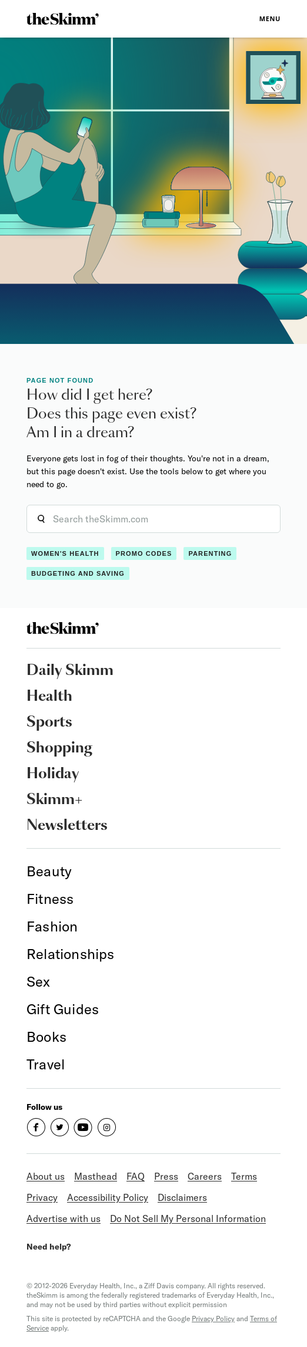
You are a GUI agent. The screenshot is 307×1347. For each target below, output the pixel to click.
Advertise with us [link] (63, 1218)
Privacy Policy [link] (213, 1318)
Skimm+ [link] (54, 800)
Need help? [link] (48, 1246)
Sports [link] (49, 722)
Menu (270, 18)
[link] (62, 19)
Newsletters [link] (67, 826)
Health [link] (49, 697)
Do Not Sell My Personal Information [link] (188, 1218)
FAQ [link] (135, 1176)
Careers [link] (205, 1176)
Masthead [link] (95, 1176)
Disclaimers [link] (182, 1197)
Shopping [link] (59, 748)
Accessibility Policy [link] (107, 1197)
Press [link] (166, 1176)
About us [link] (45, 1176)
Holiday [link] (52, 774)
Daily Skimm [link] (70, 671)
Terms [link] (244, 1176)
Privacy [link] (42, 1197)
